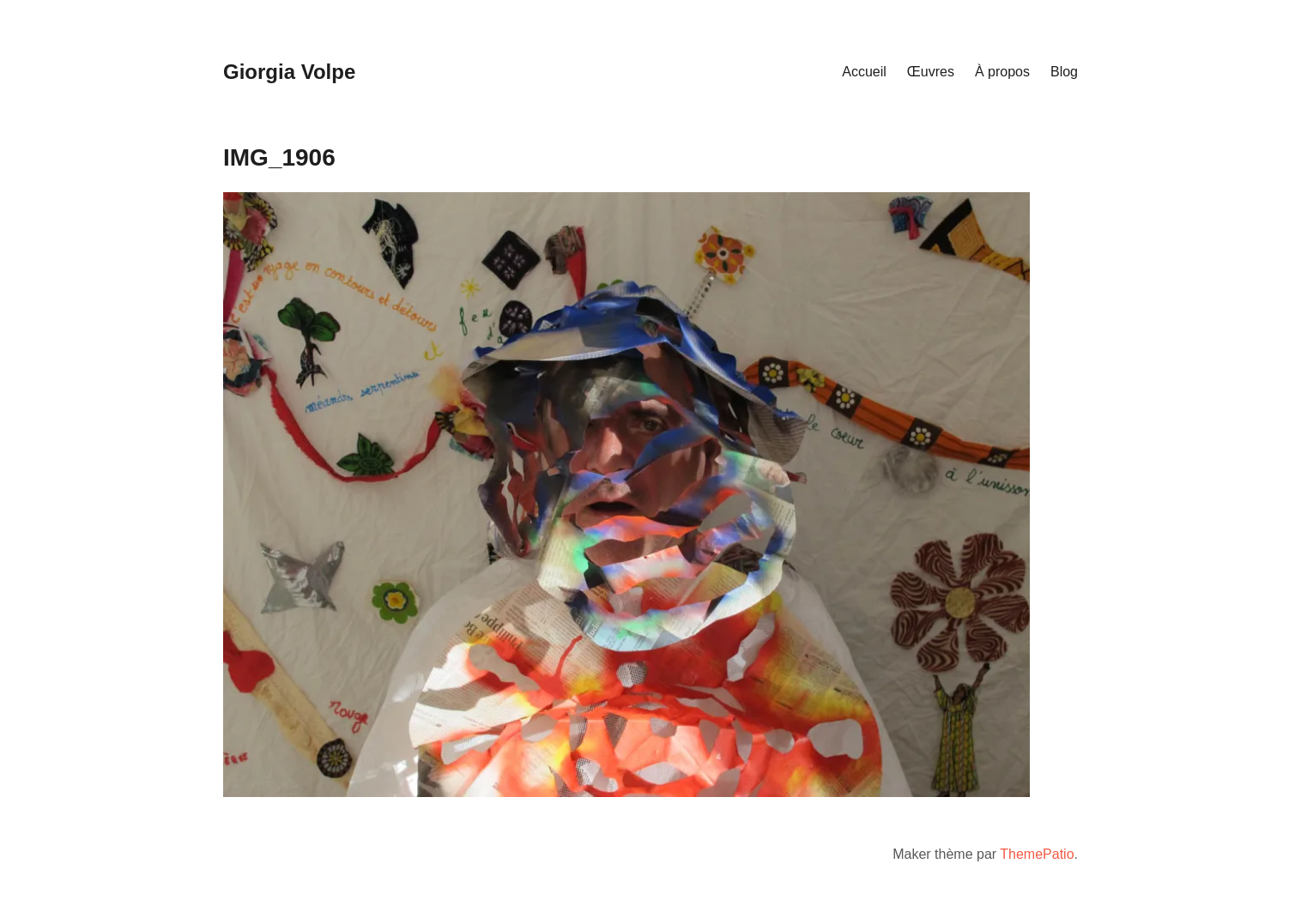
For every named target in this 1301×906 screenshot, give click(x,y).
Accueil (864, 71)
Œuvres (930, 71)
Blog (1064, 71)
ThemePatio (1037, 854)
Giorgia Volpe (289, 71)
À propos (1002, 71)
